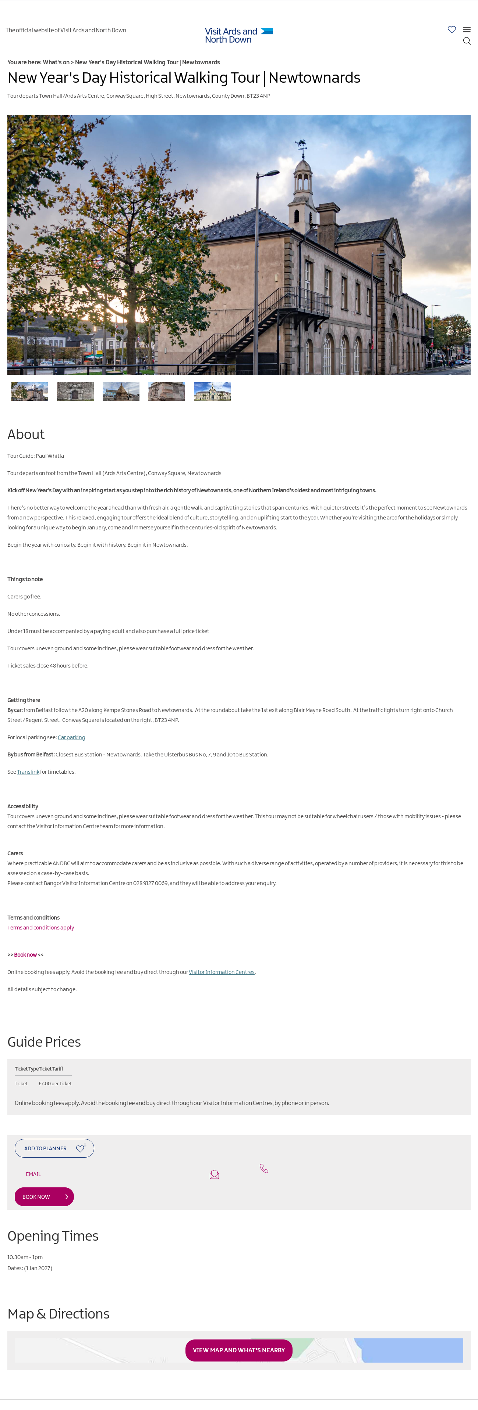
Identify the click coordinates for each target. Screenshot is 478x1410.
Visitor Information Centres (222, 972)
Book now (25, 955)
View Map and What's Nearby (239, 1350)
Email (122, 1174)
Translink (28, 772)
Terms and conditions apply (40, 928)
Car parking (71, 738)
